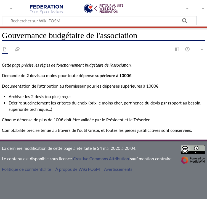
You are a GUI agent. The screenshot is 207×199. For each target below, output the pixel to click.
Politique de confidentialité (26, 169)
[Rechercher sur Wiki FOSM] (99, 20)
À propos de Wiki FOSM (77, 169)
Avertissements (118, 169)
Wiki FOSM (46, 9)
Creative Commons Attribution (101, 158)
